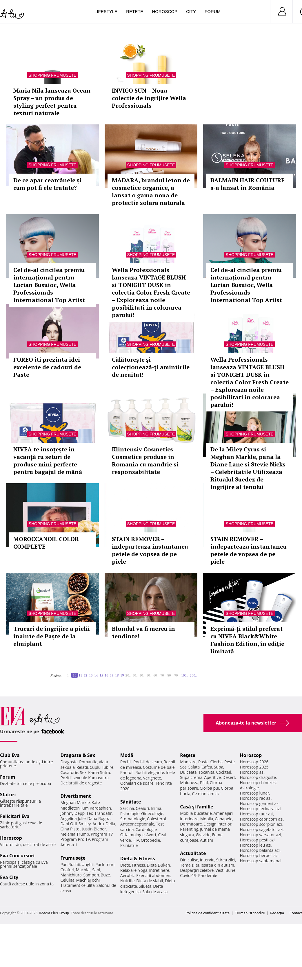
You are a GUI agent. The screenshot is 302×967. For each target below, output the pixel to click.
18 (117, 675)
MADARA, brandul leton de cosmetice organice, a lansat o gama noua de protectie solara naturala (151, 191)
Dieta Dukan (158, 865)
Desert (229, 777)
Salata (194, 767)
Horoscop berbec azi (259, 855)
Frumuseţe (72, 858)
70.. (162, 675)
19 (122, 675)
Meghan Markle (75, 802)
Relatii (82, 767)
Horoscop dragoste (258, 777)
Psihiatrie (129, 845)
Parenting (189, 829)
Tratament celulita (77, 885)
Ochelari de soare (137, 783)
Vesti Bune (225, 870)
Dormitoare (191, 824)
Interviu (207, 860)
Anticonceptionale (137, 824)
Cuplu (95, 767)
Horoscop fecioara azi (260, 808)
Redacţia (277, 913)
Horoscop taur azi (256, 814)
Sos (183, 767)
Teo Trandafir (99, 813)
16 (106, 675)
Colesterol (156, 818)
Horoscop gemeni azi (260, 803)
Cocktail (223, 772)
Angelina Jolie (72, 818)
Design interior (217, 824)
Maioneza (189, 782)
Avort (151, 834)
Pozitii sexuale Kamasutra (84, 777)
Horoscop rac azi (256, 798)
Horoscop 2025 (254, 767)
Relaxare (128, 870)
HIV (136, 840)
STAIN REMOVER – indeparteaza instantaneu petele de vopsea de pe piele (150, 550)
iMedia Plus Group (54, 913)
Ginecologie (152, 813)
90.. (176, 675)
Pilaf (204, 782)
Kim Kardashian (96, 808)
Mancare (188, 761)
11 (80, 675)
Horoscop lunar (254, 793)
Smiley (85, 823)
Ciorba (216, 761)
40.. (142, 675)
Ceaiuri (142, 808)
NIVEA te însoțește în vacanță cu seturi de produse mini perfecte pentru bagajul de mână (47, 460)
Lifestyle (105, 11)
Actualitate (193, 853)
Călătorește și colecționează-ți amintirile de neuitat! (151, 367)
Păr (63, 864)
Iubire (107, 767)
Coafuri (67, 869)
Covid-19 (188, 875)
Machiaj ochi (88, 880)
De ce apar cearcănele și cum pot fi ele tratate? (47, 184)
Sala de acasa (155, 891)
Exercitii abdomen (153, 875)
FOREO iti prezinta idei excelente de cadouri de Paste (47, 367)
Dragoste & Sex (77, 755)
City (191, 11)
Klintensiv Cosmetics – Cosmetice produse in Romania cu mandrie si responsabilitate (145, 460)
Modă (126, 755)
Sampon (91, 875)
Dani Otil (68, 823)
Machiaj (83, 869)
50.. (149, 675)
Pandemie (207, 875)
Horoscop (164, 11)
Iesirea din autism (217, 865)
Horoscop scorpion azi (261, 824)
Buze (105, 875)
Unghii (87, 864)
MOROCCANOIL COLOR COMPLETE (46, 542)
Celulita (67, 880)
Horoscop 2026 (254, 761)
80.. (169, 675)
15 (101, 675)
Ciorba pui (209, 788)
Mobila (206, 818)
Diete (125, 865)
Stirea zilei (225, 860)
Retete (134, 11)
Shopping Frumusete (53, 75)
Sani (96, 869)
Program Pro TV (75, 839)
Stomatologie (132, 818)
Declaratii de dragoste (81, 783)
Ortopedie (150, 840)
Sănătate (130, 802)
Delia (110, 823)
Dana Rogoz (98, 818)
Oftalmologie (132, 834)
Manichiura (70, 875)
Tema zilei (189, 865)
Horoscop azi (252, 772)
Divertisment (75, 796)
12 (85, 675)
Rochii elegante (149, 772)
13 (90, 675)
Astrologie (249, 787)
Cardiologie (146, 829)
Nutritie (127, 880)
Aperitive (212, 777)
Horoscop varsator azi (260, 834)
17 (111, 675)
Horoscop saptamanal (260, 860)
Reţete (187, 755)
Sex (83, 772)
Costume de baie (159, 767)
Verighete (152, 778)
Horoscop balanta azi (260, 850)
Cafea (206, 767)
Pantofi (127, 772)
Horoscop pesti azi (257, 840)
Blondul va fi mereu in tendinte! (143, 632)
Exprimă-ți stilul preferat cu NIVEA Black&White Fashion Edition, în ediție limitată (247, 640)
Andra (98, 823)
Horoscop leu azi (255, 845)
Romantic (88, 761)
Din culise (189, 860)
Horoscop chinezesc (259, 782)
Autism (206, 840)
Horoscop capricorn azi (261, 819)
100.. (184, 675)
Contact (296, 913)
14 (96, 675)
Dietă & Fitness (137, 858)
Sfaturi (8, 794)
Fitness (138, 865)
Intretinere (159, 870)
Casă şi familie (196, 807)
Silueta (145, 886)
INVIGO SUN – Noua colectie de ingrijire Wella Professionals (149, 98)
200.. (193, 675)
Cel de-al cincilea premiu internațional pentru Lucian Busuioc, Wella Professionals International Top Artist (49, 285)
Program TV (102, 834)
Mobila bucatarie (196, 813)
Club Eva (10, 755)
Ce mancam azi (206, 793)
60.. (156, 675)
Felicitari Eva (15, 816)
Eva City (9, 877)
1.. (68, 675)
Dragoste (68, 761)
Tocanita (206, 772)
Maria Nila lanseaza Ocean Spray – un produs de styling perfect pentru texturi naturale (51, 102)
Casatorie (69, 772)
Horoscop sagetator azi (261, 829)
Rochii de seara (147, 761)
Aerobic (127, 875)
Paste (203, 761)
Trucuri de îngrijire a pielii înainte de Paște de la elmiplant (51, 636)
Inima (156, 808)
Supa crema (191, 777)
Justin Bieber (94, 829)
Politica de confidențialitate (208, 913)
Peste (229, 761)
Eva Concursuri (17, 855)
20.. (128, 675)
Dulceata (188, 772)
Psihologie (130, 813)
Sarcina (127, 808)
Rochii (74, 864)
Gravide (203, 834)
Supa (218, 767)
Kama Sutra (99, 772)
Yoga (143, 870)
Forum (213, 11)
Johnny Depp (72, 813)
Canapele (223, 818)
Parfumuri (104, 864)
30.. (135, 675)
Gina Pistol (70, 829)
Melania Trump (74, 834)
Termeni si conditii (250, 913)
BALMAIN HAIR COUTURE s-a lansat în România (247, 184)
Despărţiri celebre (197, 870)
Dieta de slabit (149, 880)
